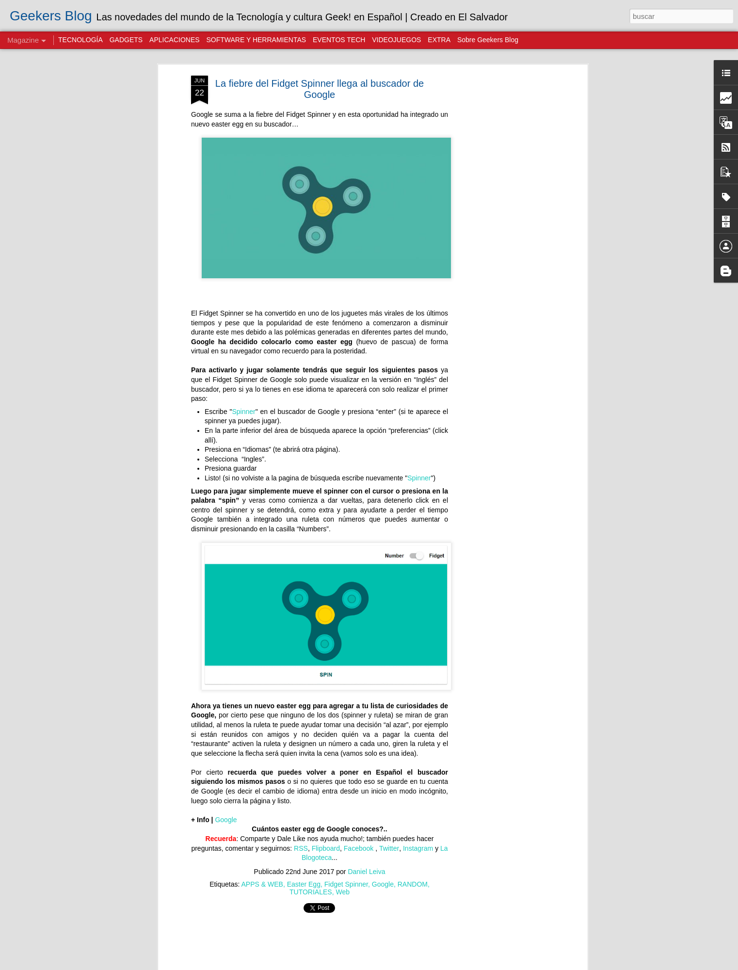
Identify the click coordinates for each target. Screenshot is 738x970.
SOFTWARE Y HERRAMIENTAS (256, 40)
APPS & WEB (262, 884)
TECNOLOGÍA (80, 40)
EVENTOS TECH (339, 40)
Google (226, 820)
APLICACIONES (174, 40)
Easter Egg (304, 884)
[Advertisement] (501, 228)
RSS (301, 848)
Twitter (389, 848)
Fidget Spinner (346, 884)
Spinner (243, 411)
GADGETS (126, 40)
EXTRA (439, 40)
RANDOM (413, 884)
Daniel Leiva (366, 871)
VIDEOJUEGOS (396, 40)
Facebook (359, 848)
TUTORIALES (310, 892)
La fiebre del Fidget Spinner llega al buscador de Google (319, 89)
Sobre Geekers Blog (487, 40)
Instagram (418, 848)
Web (343, 892)
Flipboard (326, 848)
